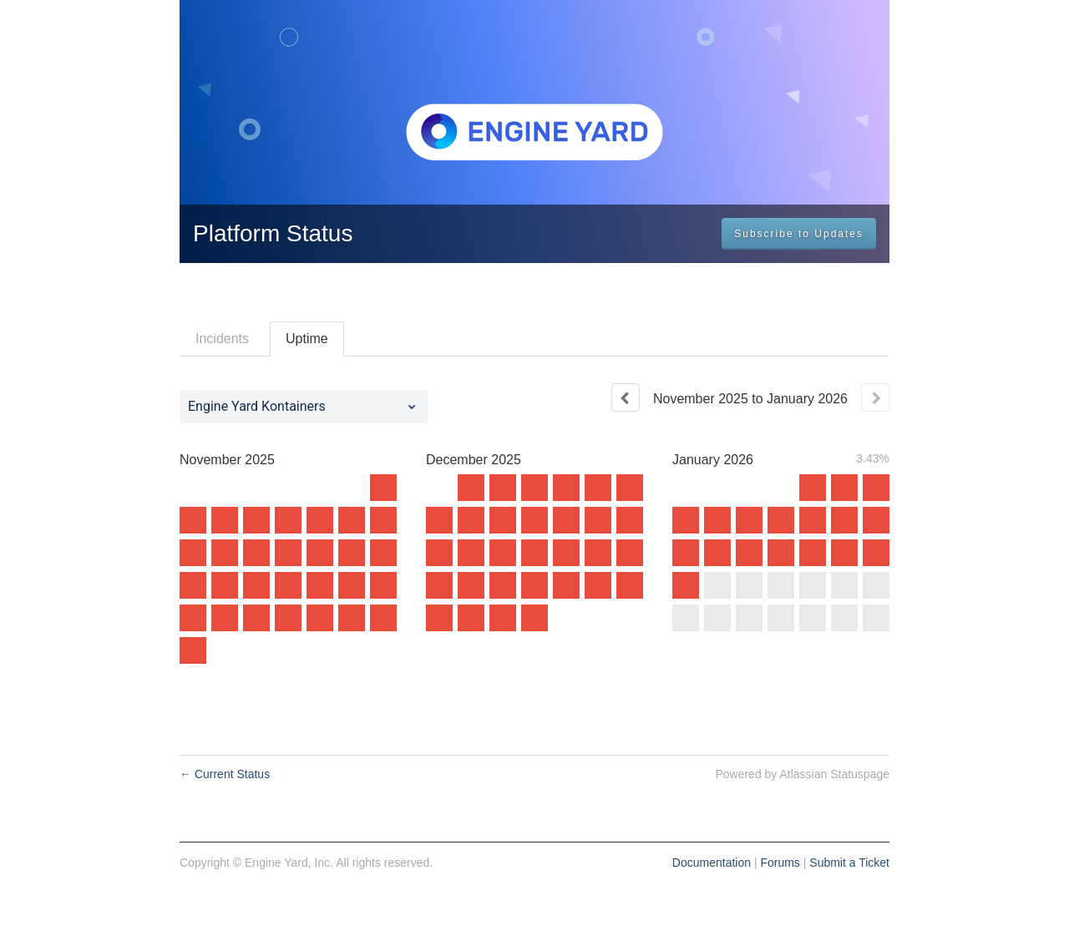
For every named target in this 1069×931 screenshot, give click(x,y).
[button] (799, 234)
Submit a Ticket (849, 862)
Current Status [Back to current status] (225, 774)
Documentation (711, 862)
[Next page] (875, 397)
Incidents (222, 338)
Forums (779, 862)
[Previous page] (625, 397)
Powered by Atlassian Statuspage (802, 774)
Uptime (307, 338)
